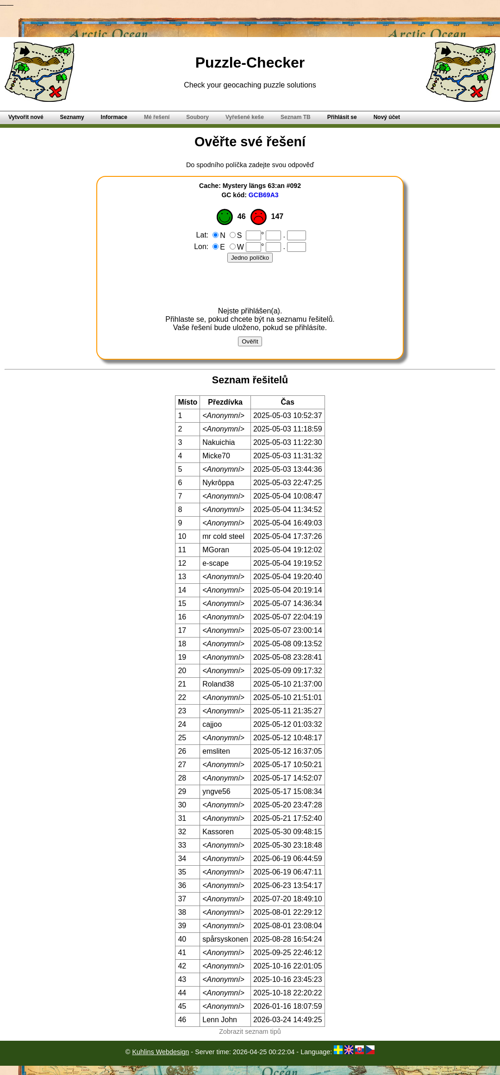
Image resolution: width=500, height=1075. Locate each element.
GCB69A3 (264, 195)
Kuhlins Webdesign (160, 1052)
